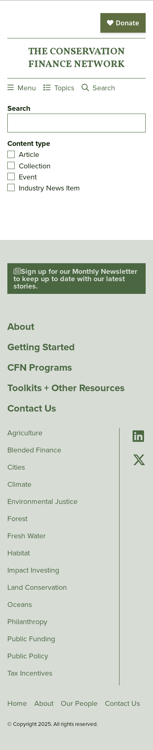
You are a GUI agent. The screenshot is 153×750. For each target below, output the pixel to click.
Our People (79, 703)
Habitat (18, 553)
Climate (19, 484)
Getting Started (41, 347)
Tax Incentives (29, 673)
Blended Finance (34, 450)
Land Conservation (37, 587)
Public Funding (31, 639)
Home (17, 703)
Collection (35, 166)
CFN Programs (39, 367)
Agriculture (24, 433)
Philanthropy (27, 622)
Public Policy (27, 656)
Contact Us (31, 408)
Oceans (19, 604)
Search (98, 88)
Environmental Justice (42, 501)
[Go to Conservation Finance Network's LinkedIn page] (138, 437)
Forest (17, 519)
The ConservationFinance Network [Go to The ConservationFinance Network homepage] (76, 58)
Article (29, 154)
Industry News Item (49, 188)
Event (28, 177)
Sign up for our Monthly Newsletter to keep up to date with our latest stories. (75, 278)
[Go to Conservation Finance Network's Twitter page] (139, 460)
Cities (16, 467)
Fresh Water (26, 536)
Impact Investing (33, 570)
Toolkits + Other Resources (65, 387)
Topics (58, 88)
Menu (21, 88)
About (20, 326)
